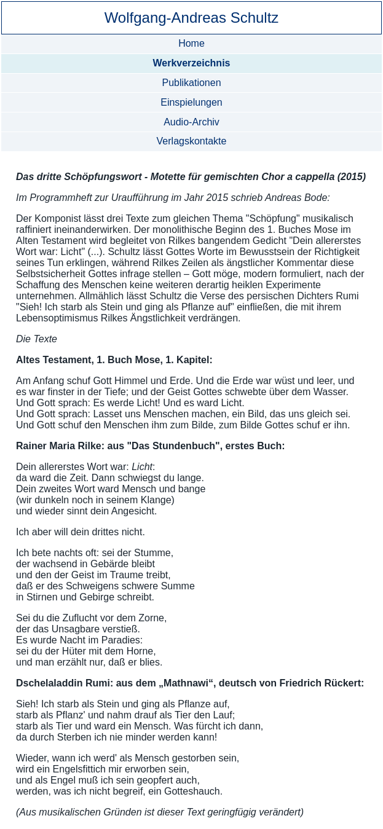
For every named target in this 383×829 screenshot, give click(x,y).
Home (191, 43)
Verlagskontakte (192, 141)
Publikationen (191, 82)
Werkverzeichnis (191, 63)
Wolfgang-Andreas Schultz (192, 17)
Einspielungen (191, 102)
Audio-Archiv (191, 122)
